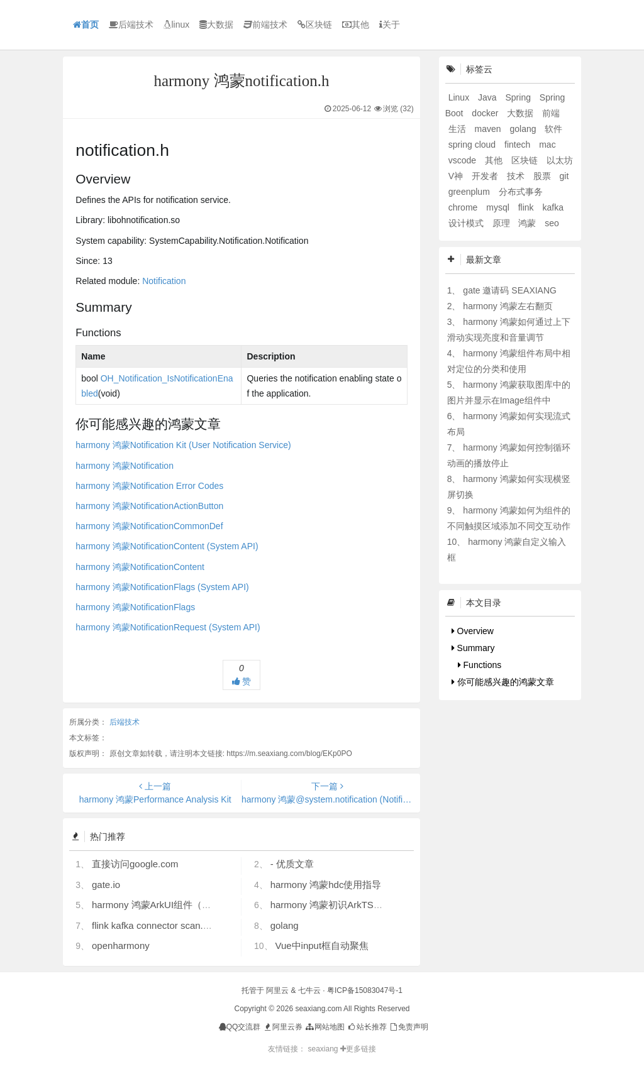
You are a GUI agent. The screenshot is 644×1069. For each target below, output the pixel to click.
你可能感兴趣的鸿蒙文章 (503, 682)
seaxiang (324, 1048)
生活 (458, 129)
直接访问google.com (135, 863)
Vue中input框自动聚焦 (322, 945)
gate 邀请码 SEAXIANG (510, 290)
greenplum (470, 192)
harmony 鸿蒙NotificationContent (139, 567)
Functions (480, 665)
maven (489, 129)
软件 (553, 129)
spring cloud (473, 145)
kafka (552, 207)
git (564, 176)
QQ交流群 (240, 1026)
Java (488, 97)
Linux (460, 97)
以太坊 (560, 160)
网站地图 (324, 1026)
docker (486, 113)
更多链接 (358, 1048)
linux (176, 24)
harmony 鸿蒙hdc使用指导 (326, 884)
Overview (473, 631)
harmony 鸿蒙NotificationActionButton (149, 506)
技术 (517, 176)
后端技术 (131, 24)
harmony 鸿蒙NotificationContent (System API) (166, 546)
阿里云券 (283, 1026)
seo (552, 223)
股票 (543, 176)
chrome (464, 207)
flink (527, 207)
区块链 (314, 24)
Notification (164, 281)
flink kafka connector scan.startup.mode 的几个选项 (200, 925)
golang (284, 925)
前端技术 (265, 24)
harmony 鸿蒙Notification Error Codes (149, 486)
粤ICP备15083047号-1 (364, 990)
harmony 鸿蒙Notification (124, 466)
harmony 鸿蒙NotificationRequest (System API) (167, 627)
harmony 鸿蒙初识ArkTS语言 (331, 904)
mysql (498, 207)
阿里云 (277, 990)
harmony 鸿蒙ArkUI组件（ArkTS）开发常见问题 (193, 904)
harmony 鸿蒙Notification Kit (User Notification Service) (183, 445)
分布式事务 (521, 192)
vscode (463, 160)
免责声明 (408, 1026)
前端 (551, 113)
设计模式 (467, 223)
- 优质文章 (292, 863)
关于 (389, 24)
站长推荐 (366, 1026)
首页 (86, 24)
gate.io (106, 884)
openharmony (121, 945)
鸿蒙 (528, 223)
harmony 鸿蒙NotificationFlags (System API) (161, 587)
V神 (456, 176)
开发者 (486, 176)
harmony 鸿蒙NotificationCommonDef (149, 526)
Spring (519, 97)
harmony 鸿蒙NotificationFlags (135, 607)
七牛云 (309, 990)
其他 (355, 24)
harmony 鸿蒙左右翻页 (507, 306)
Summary (473, 648)
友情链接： (287, 1048)
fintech (518, 145)
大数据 (216, 24)
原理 (502, 223)
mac (547, 145)
